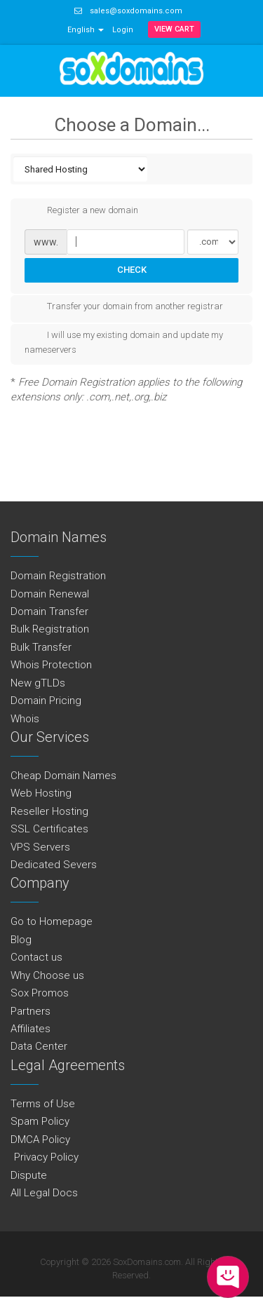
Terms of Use (43, 1103)
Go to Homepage (52, 921)
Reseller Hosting (49, 811)
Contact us (36, 957)
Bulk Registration (50, 629)
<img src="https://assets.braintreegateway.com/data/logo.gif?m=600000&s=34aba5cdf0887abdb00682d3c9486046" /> (0, 1306)
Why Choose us (47, 975)
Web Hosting (41, 793)
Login (122, 29)
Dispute (29, 1175)
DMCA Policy (40, 1139)
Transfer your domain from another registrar (124, 307)
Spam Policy (40, 1121)
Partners (30, 1011)
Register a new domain (81, 211)
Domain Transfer (49, 611)
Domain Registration (58, 575)
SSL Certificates (49, 829)
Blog (21, 939)
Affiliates (30, 1028)
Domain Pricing (46, 700)
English (85, 29)
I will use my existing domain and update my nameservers (124, 341)
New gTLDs (38, 683)
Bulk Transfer (41, 647)
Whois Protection (51, 664)
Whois (25, 718)
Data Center (39, 1046)
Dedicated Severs (54, 864)
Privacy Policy (45, 1157)
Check (132, 269)
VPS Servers (40, 847)
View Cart (174, 29)
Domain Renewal (50, 594)
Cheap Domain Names (63, 775)
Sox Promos (40, 993)
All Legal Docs (44, 1192)
